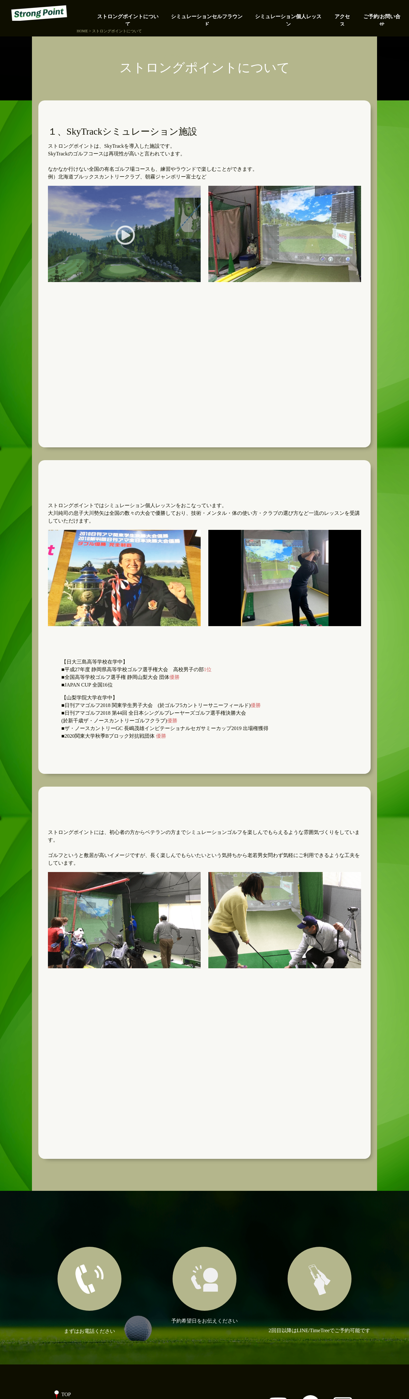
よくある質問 (76, 1282)
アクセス (71, 1295)
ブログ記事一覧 (79, 1320)
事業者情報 (74, 1333)
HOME (82, 31)
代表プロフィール (81, 1269)
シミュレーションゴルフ (89, 1243)
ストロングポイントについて (94, 1231)
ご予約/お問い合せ (82, 1307)
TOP (66, 1218)
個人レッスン (76, 1256)
